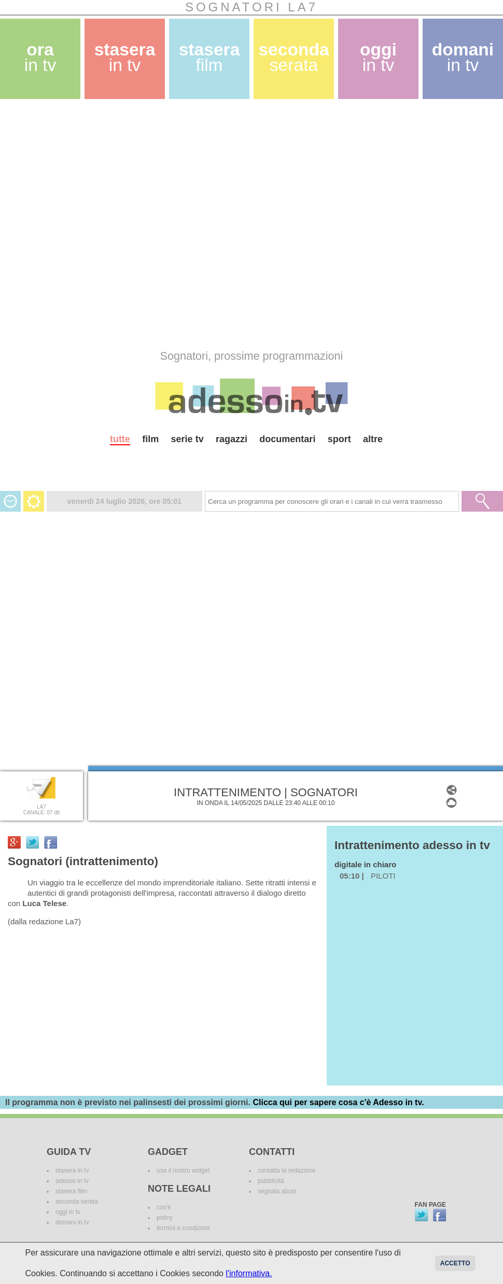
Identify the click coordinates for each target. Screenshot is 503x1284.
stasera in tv (72, 1170)
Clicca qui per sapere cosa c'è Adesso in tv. (338, 1102)
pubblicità (271, 1180)
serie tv (187, 439)
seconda (293, 57)
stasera (125, 57)
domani (463, 57)
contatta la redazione (286, 1170)
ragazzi (231, 439)
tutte (120, 439)
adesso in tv (72, 1180)
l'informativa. (249, 1273)
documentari (287, 439)
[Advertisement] (115, 224)
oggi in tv (67, 1212)
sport (339, 439)
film (150, 439)
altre (373, 439)
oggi (378, 57)
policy (165, 1217)
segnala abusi (277, 1191)
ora (40, 57)
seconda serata (76, 1201)
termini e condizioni (183, 1228)
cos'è (164, 1207)
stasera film (71, 1191)
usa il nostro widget (183, 1170)
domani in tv (72, 1222)
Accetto (455, 1263)
